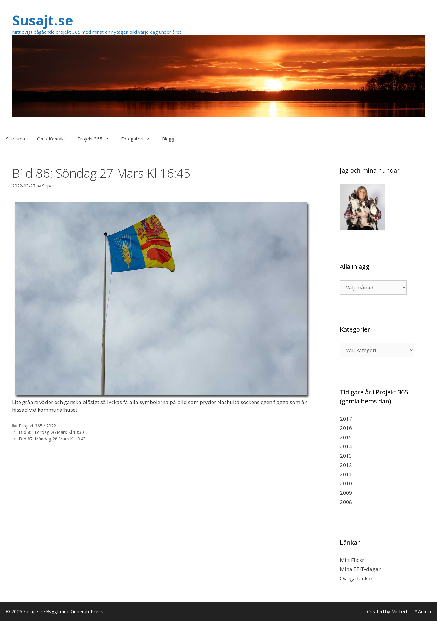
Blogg (168, 139)
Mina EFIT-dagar (360, 568)
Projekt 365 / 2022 (37, 426)
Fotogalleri (138, 139)
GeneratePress (87, 611)
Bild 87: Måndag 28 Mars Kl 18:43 (52, 439)
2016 (346, 427)
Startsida (15, 139)
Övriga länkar (356, 578)
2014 (346, 446)
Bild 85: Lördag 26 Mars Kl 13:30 (51, 432)
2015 (346, 437)
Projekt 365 (96, 139)
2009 (346, 492)
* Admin (423, 611)
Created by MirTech (387, 611)
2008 (346, 501)
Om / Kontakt (51, 139)
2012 (346, 464)
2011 (346, 474)
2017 (346, 418)
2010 (346, 483)
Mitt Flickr (352, 559)
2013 (346, 455)
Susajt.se (42, 20)
